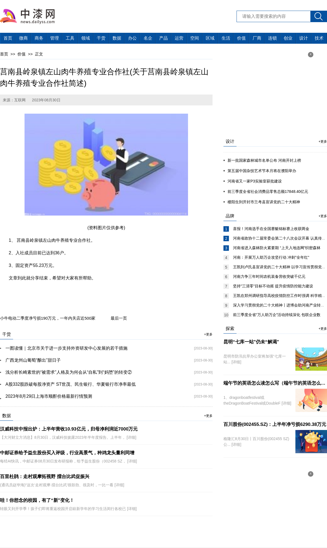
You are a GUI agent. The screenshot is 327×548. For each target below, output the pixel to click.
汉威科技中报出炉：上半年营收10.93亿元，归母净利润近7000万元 (69, 429)
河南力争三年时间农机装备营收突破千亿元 (269, 276)
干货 (101, 38)
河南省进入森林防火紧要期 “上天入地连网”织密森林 (276, 248)
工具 (70, 38)
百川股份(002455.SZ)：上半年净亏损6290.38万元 (274, 424)
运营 (179, 38)
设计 (303, 38)
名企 (148, 38)
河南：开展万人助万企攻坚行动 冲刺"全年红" (271, 257)
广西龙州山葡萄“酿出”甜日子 (33, 360)
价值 (241, 38)
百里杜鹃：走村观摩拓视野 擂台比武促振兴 (44, 476)
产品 (163, 38)
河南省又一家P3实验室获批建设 (255, 181)
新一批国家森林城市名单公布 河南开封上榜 (264, 160)
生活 (226, 38)
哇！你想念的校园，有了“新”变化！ (37, 500)
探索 (230, 328)
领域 (85, 38)
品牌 (230, 216)
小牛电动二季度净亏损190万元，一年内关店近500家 (47, 318)
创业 (288, 38)
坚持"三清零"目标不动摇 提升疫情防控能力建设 (273, 286)
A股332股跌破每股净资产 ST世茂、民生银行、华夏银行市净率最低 (70, 384)
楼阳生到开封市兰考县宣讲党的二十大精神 (264, 202)
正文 (39, 54)
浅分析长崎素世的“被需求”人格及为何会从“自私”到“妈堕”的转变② (68, 372)
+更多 (208, 334)
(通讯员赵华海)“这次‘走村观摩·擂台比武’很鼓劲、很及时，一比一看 (57, 485)
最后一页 (119, 318)
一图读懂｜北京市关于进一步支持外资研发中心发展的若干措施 (66, 348)
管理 (54, 38)
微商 (23, 38)
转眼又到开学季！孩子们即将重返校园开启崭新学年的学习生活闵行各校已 (63, 508)
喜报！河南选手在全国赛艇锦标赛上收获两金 (271, 228)
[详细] (131, 437)
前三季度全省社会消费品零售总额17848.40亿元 (268, 191)
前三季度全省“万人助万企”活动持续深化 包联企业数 (276, 315)
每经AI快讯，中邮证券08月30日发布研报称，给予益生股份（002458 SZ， (63, 461)
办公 (132, 38)
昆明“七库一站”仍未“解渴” (251, 341)
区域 (210, 38)
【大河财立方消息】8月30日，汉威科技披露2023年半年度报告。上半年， (63, 437)
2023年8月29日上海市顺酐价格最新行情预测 (48, 396)
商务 (39, 38)
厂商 (257, 38)
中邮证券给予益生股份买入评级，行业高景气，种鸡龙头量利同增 (67, 452)
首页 (8, 38)
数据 (117, 38)
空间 (194, 38)
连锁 (272, 38)
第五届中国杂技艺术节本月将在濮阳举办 (262, 171)
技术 (319, 38)
